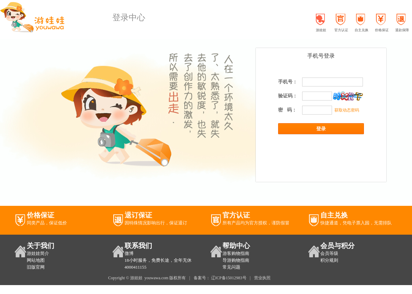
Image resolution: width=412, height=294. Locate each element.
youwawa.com (157, 277)
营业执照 (262, 277)
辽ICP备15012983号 (229, 277)
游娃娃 (136, 277)
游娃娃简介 (38, 253)
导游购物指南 (235, 260)
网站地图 (36, 260)
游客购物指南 (235, 253)
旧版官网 (36, 267)
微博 (129, 253)
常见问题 (231, 267)
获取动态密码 (345, 110)
